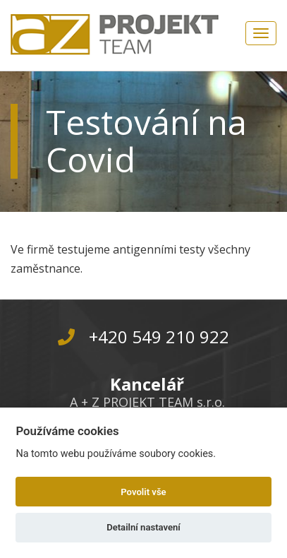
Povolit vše (143, 492)
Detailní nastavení (143, 527)
